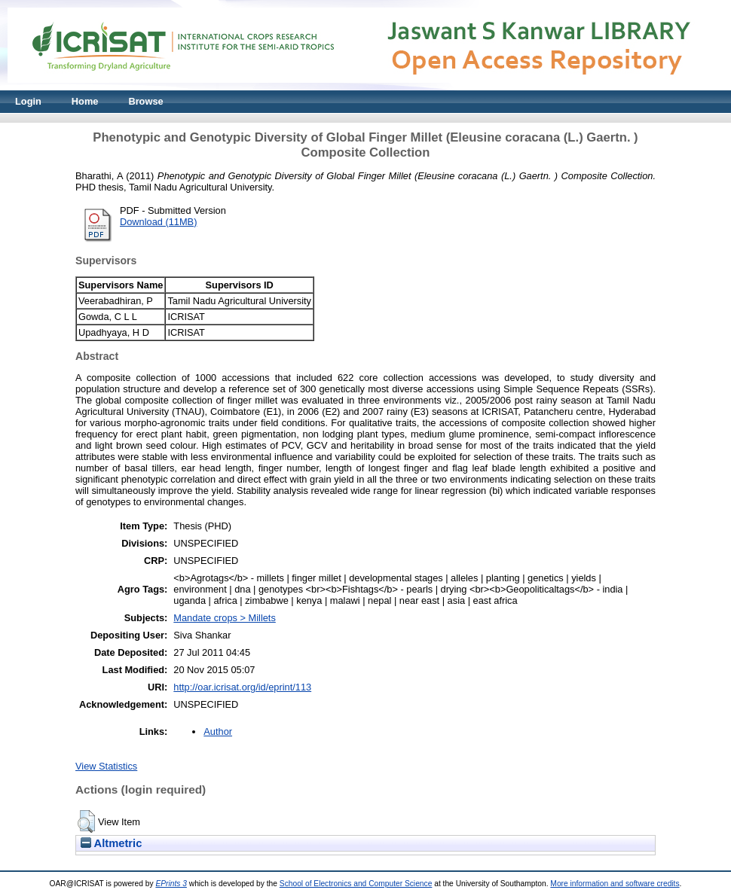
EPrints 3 (171, 883)
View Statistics (106, 766)
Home (85, 101)
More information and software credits (614, 883)
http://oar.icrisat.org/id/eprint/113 (242, 687)
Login (28, 101)
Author (217, 731)
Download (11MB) (158, 221)
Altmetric (111, 843)
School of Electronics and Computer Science (356, 883)
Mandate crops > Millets (224, 617)
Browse (145, 101)
